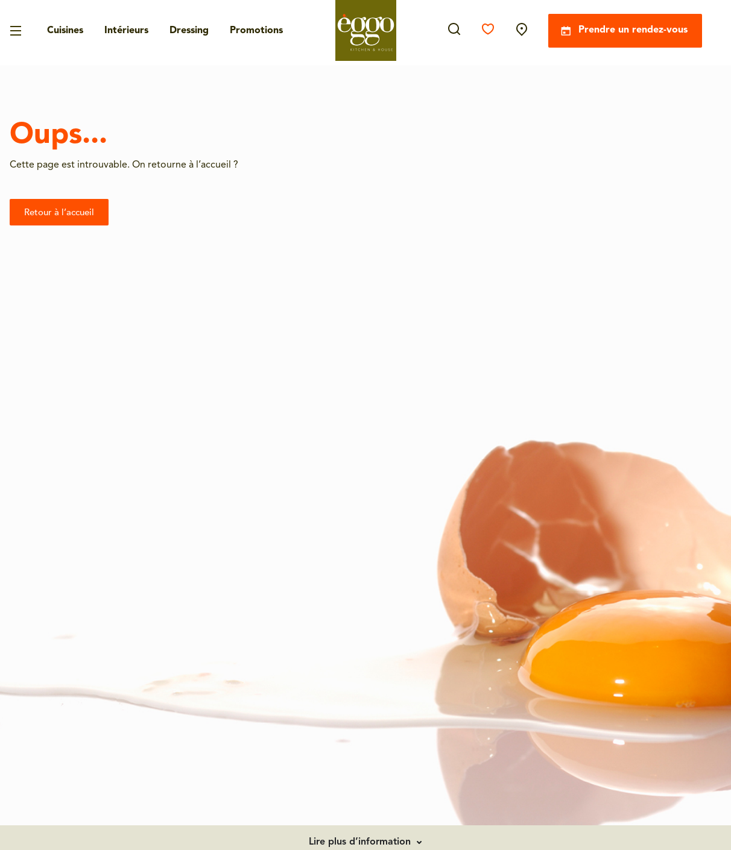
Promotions (256, 31)
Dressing (189, 31)
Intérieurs (126, 31)
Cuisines (65, 31)
